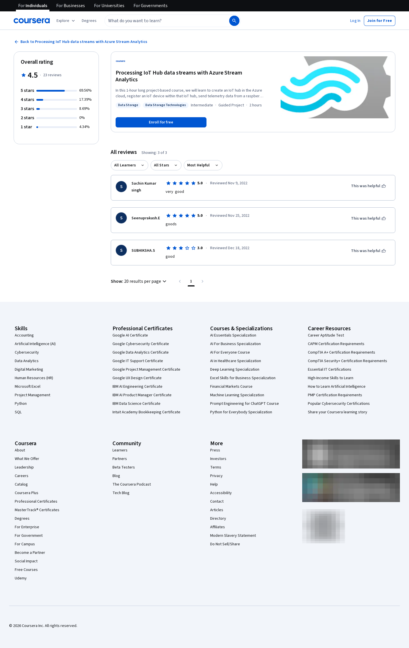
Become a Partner (30, 553)
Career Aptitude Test (326, 335)
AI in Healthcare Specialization (235, 361)
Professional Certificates (36, 501)
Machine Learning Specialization (237, 395)
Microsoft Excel (27, 386)
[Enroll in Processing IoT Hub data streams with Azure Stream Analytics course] (161, 122)
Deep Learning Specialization (234, 369)
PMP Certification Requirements (335, 395)
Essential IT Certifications (329, 369)
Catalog (21, 484)
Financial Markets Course (231, 386)
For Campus (25, 544)
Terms (215, 467)
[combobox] (161, 21)
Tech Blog (121, 493)
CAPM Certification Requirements (336, 344)
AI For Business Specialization (235, 344)
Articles (216, 510)
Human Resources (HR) (34, 378)
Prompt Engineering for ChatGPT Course (244, 403)
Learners (120, 450)
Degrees (22, 518)
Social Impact (26, 561)
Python (21, 403)
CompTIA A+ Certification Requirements (341, 352)
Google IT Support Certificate (137, 361)
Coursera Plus (26, 493)
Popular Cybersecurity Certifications (339, 403)
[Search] (234, 21)
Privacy (216, 476)
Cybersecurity (27, 352)
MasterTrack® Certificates (37, 510)
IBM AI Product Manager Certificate (142, 395)
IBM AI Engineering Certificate (137, 386)
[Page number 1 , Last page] (191, 281)
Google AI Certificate (130, 335)
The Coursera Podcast (131, 484)
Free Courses (26, 570)
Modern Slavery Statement (233, 535)
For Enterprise (27, 527)
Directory (218, 518)
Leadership (24, 467)
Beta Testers (123, 467)
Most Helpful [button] (198, 165)
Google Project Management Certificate (146, 369)
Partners (119, 459)
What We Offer (27, 459)
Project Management (32, 395)
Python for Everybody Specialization (241, 412)
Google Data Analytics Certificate (140, 352)
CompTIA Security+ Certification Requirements (347, 361)
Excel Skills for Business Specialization (243, 378)
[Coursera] (32, 20)
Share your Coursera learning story (337, 412)
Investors (218, 459)
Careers (21, 476)
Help (214, 484)
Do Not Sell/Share (225, 544)
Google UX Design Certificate (137, 378)
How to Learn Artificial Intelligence (337, 386)
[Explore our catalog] (66, 21)
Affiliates (217, 527)
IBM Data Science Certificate (136, 403)
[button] (89, 21)
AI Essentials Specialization (233, 335)
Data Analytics (27, 361)
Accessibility (221, 493)
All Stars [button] (161, 165)
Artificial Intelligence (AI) (35, 344)
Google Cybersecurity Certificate (140, 344)
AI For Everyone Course (230, 352)
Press (215, 450)
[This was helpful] (369, 186)
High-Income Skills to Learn (330, 378)
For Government (29, 535)
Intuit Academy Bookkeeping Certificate (146, 412)
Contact (217, 501)
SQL (18, 412)
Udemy (21, 578)
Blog (116, 476)
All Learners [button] (125, 165)
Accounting (24, 335)
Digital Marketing (29, 369)
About (20, 450)
